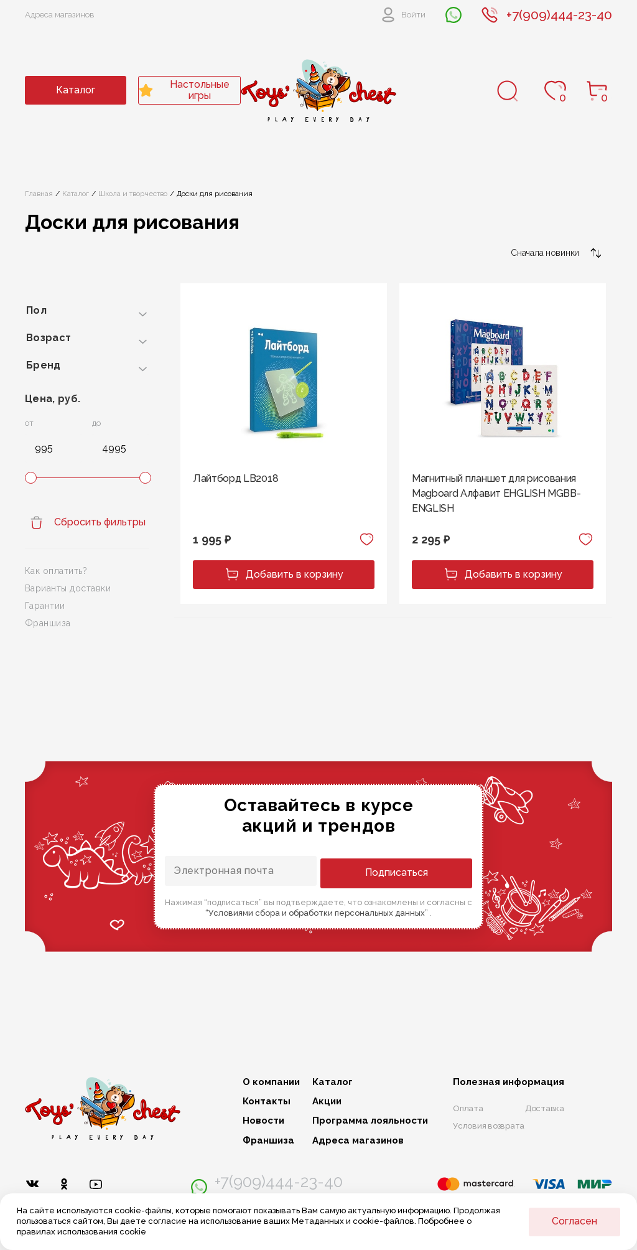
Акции (327, 1101)
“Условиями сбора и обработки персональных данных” (317, 911)
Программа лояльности (370, 1121)
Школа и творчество (132, 193)
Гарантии (45, 606)
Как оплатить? (56, 571)
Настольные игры (184, 89)
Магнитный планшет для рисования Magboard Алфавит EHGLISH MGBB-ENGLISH (496, 493)
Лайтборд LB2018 (235, 478)
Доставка (544, 1108)
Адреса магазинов (60, 14)
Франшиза (48, 623)
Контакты (267, 1101)
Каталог (75, 90)
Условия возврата (488, 1125)
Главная (39, 193)
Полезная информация (508, 1082)
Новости (263, 1121)
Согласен (574, 1221)
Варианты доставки (68, 588)
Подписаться (422, 872)
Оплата (468, 1108)
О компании (271, 1082)
